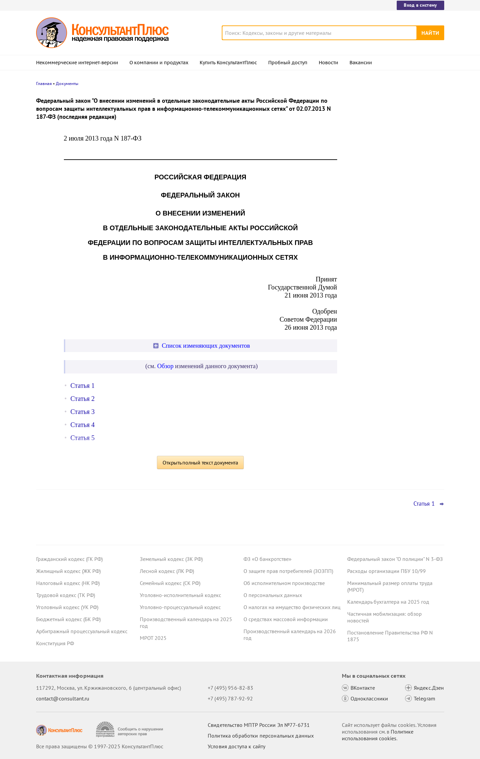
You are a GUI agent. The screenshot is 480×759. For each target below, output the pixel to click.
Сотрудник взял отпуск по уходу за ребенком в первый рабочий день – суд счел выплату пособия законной (391, 167)
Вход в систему (420, 5)
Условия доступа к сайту (236, 746)
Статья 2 (83, 398)
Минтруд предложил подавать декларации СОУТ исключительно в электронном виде (390, 234)
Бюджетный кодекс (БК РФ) (68, 619)
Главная (44, 83)
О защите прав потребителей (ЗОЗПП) (288, 571)
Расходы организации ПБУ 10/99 (386, 571)
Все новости (364, 255)
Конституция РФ (55, 643)
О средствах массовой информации (286, 619)
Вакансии (361, 63)
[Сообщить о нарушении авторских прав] (130, 729)
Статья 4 (83, 424)
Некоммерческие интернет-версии (77, 63)
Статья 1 (83, 385)
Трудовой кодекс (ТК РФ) (65, 595)
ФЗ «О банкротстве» (268, 559)
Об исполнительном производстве (284, 583)
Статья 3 (83, 411)
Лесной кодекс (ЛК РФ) (167, 571)
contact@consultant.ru (63, 698)
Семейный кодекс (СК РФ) (170, 583)
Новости (328, 63)
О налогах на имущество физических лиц (292, 607)
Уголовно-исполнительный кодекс (180, 595)
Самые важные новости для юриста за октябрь (394, 200)
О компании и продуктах (158, 63)
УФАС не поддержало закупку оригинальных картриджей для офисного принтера (386, 131)
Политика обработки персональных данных (261, 735)
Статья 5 (83, 437)
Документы (67, 83)
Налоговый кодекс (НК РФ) (68, 583)
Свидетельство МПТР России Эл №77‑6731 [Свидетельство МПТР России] (259, 725)
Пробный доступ (287, 63)
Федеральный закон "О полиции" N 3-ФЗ (395, 559)
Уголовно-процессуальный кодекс (180, 607)
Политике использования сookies (377, 735)
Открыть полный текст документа (200, 462)
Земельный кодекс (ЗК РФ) (171, 559)
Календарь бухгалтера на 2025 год (388, 601)
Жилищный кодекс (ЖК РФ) (68, 571)
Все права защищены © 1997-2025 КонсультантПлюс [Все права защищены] (99, 746)
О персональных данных (273, 595)
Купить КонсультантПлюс (228, 63)
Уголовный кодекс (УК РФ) (67, 607)
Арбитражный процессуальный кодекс (81, 631)
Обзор (165, 365)
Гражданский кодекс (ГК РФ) (69, 559)
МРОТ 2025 (153, 638)
